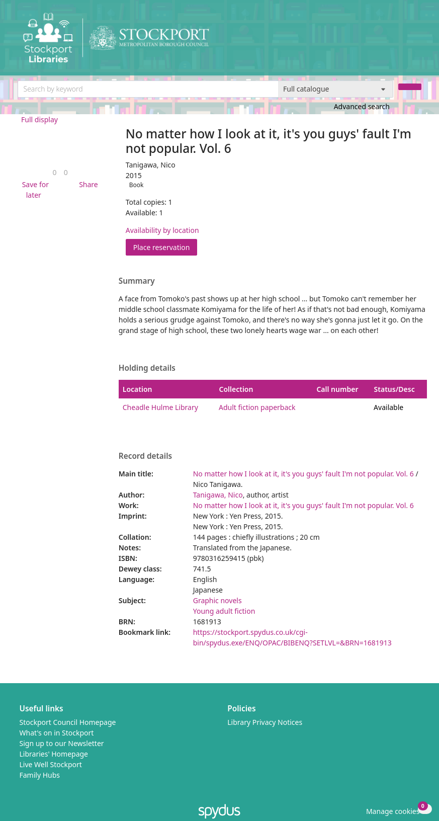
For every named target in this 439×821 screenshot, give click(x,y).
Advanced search (362, 106)
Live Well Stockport (51, 764)
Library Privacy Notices (264, 722)
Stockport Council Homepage (68, 722)
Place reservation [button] (165, 246)
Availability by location (162, 230)
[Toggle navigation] (416, 41)
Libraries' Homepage (54, 754)
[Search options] (335, 89)
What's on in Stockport (57, 732)
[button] (34, 189)
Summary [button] (137, 281)
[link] (55, 172)
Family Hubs (40, 775)
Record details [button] (145, 456)
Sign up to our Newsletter (62, 743)
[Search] (409, 87)
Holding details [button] (147, 368)
